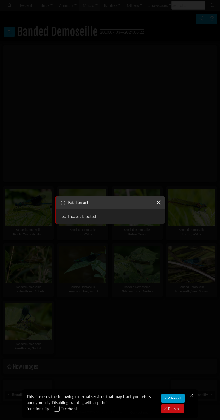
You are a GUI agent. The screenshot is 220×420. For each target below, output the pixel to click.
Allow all (174, 398)
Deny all (173, 408)
